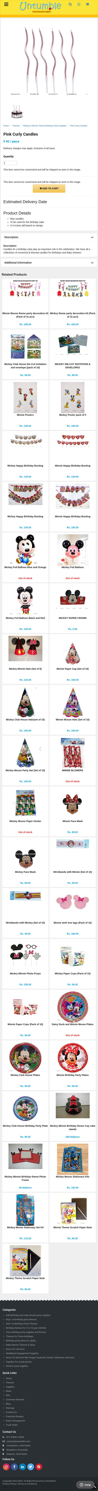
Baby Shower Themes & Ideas (20, 1345)
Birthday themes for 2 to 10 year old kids (26, 1328)
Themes (16, 126)
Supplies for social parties (19, 1361)
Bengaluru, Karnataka (17, 1450)
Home (6, 126)
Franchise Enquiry (15, 1416)
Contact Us (11, 1412)
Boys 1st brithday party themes (21, 1319)
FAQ (8, 1395)
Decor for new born (15, 1349)
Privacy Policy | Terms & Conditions (20, 1484)
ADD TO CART (49, 188)
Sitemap (10, 1408)
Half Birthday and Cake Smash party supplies (28, 1315)
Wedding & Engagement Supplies (22, 1353)
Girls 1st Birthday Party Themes (21, 1323)
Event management (15, 1420)
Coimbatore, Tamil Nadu (18, 1445)
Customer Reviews (15, 1399)
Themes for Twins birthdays (19, 1336)
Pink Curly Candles (78, 126)
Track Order (11, 1425)
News (8, 1391)
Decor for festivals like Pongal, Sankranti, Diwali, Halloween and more (40, 1357)
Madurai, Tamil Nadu (17, 1454)
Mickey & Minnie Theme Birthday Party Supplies (45, 126)
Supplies (10, 1387)
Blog (8, 1403)
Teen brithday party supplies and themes (26, 1332)
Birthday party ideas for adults (21, 1340)
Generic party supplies (17, 1366)
